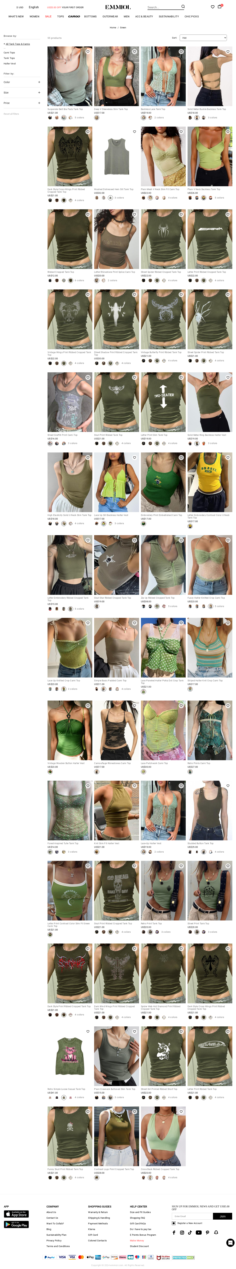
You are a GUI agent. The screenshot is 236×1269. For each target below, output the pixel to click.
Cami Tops (9, 52)
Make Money (137, 1240)
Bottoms (90, 16)
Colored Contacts (97, 1240)
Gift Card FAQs (138, 1223)
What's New (16, 16)
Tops (60, 16)
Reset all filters (11, 114)
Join (223, 1216)
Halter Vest (10, 63)
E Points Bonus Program (143, 1235)
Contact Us (52, 1217)
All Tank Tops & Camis (18, 44)
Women (34, 16)
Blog (48, 1229)
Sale (48, 16)
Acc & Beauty (144, 16)
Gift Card (93, 1235)
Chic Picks (192, 16)
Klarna (91, 1229)
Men (126, 16)
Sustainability (169, 16)
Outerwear (110, 16)
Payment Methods (98, 1223)
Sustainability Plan (56, 1235)
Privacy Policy (53, 1240)
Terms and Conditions (58, 1246)
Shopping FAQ (137, 1217)
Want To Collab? (55, 1223)
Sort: (174, 37)
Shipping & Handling (99, 1217)
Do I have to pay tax (140, 1229)
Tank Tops (9, 58)
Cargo (74, 16)
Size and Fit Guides (140, 1212)
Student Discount (139, 1246)
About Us (51, 1212)
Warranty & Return (98, 1212)
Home (113, 27)
